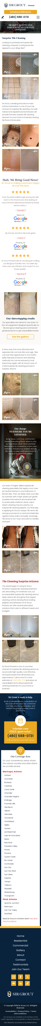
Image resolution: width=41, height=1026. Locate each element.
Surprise (7, 878)
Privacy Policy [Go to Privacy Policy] (23, 1011)
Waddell (7, 888)
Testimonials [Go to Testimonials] (20, 964)
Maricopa (8, 906)
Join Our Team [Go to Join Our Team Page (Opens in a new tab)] (21, 969)
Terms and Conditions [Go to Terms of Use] (25, 1012)
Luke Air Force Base (12, 835)
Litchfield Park (10, 832)
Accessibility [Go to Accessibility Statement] (10, 1011)
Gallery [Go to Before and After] (20, 950)
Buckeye (7, 782)
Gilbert (7, 810)
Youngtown (9, 895)
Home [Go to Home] (20, 936)
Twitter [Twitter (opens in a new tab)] (27, 976)
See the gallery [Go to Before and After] (20, 336)
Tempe (7, 881)
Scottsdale (9, 864)
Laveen (7, 828)
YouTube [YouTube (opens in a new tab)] (13, 983)
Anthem (7, 775)
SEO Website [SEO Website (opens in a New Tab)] (9, 1022)
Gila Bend (8, 807)
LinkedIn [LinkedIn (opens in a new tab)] (20, 983)
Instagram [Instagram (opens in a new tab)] (13, 976)
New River (8, 842)
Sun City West (10, 871)
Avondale (8, 779)
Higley (6, 825)
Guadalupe (9, 821)
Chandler (8, 793)
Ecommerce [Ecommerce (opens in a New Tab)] (19, 1022)
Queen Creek (9, 856)
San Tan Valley (10, 910)
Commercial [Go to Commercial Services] (20, 945)
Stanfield (8, 913)
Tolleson (7, 885)
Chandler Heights (11, 796)
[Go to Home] (20, 5)
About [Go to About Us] (20, 955)
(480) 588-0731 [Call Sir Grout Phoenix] (19, 17)
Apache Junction (11, 903)
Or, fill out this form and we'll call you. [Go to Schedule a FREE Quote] (20, 740)
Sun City (7, 867)
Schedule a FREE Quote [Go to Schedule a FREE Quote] (20, 12)
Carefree (8, 786)
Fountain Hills (9, 803)
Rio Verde (8, 860)
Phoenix (7, 853)
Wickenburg (9, 892)
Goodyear (8, 818)
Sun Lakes (8, 874)
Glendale (8, 814)
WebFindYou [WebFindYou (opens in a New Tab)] (32, 1022)
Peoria (7, 849)
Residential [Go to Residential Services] (20, 940)
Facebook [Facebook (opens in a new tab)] (20, 976)
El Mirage (8, 800)
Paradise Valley (10, 846)
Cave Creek (9, 789)
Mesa (6, 839)
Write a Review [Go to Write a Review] (2, 17)
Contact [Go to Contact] (21, 959)
